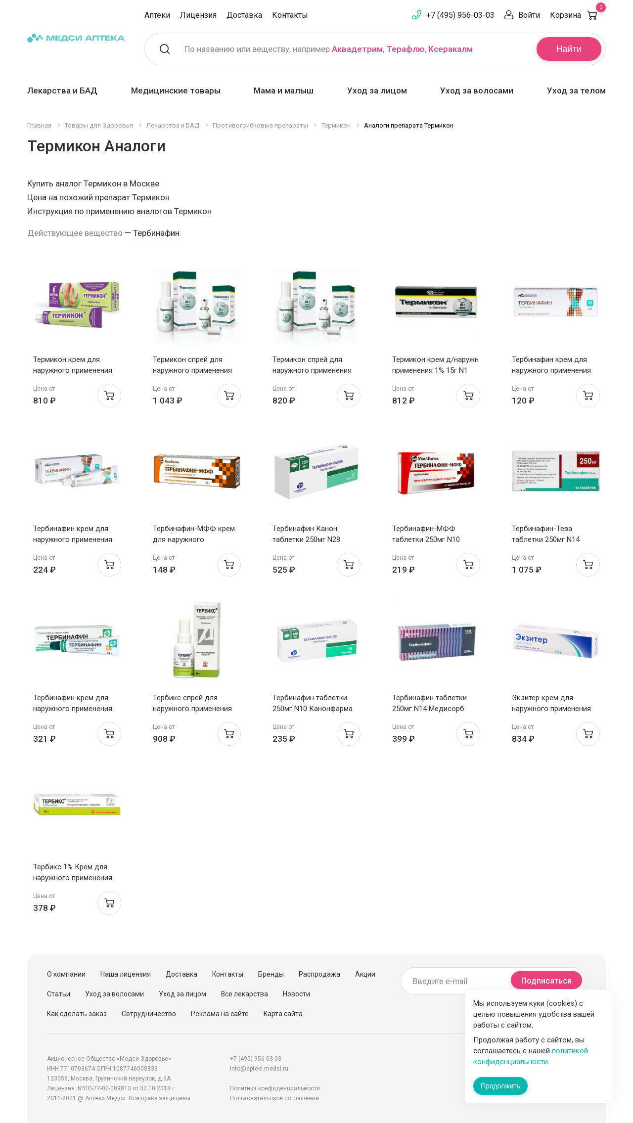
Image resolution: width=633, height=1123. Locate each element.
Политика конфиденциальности (275, 1088)
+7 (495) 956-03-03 (460, 15)
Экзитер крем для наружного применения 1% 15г (551, 708)
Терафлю (405, 49)
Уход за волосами (476, 90)
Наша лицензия (125, 974)
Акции (365, 974)
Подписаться (546, 981)
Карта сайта (283, 1014)
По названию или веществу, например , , (328, 49)
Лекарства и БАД (62, 90)
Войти (529, 15)
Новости (296, 994)
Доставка (244, 15)
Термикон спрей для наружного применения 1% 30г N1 (192, 370)
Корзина (578, 15)
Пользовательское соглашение (274, 1098)
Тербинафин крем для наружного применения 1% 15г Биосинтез (72, 708)
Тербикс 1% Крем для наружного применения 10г (72, 877)
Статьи (58, 994)
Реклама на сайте (220, 1014)
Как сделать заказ (77, 1014)
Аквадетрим (357, 49)
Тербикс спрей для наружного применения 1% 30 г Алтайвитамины (193, 708)
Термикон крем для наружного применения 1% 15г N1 (72, 370)
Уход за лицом (377, 90)
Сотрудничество (149, 1014)
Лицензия (198, 15)
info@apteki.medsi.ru (259, 1068)
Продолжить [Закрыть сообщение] (500, 1086)
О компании (66, 974)
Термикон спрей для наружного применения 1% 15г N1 (312, 370)
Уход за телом (576, 90)
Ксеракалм (450, 49)
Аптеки (157, 15)
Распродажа (319, 974)
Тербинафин (156, 233)
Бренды (271, 974)
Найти (569, 49)
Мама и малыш (284, 90)
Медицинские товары (176, 90)
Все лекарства (244, 994)
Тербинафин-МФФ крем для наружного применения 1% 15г (194, 539)
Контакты (290, 15)
